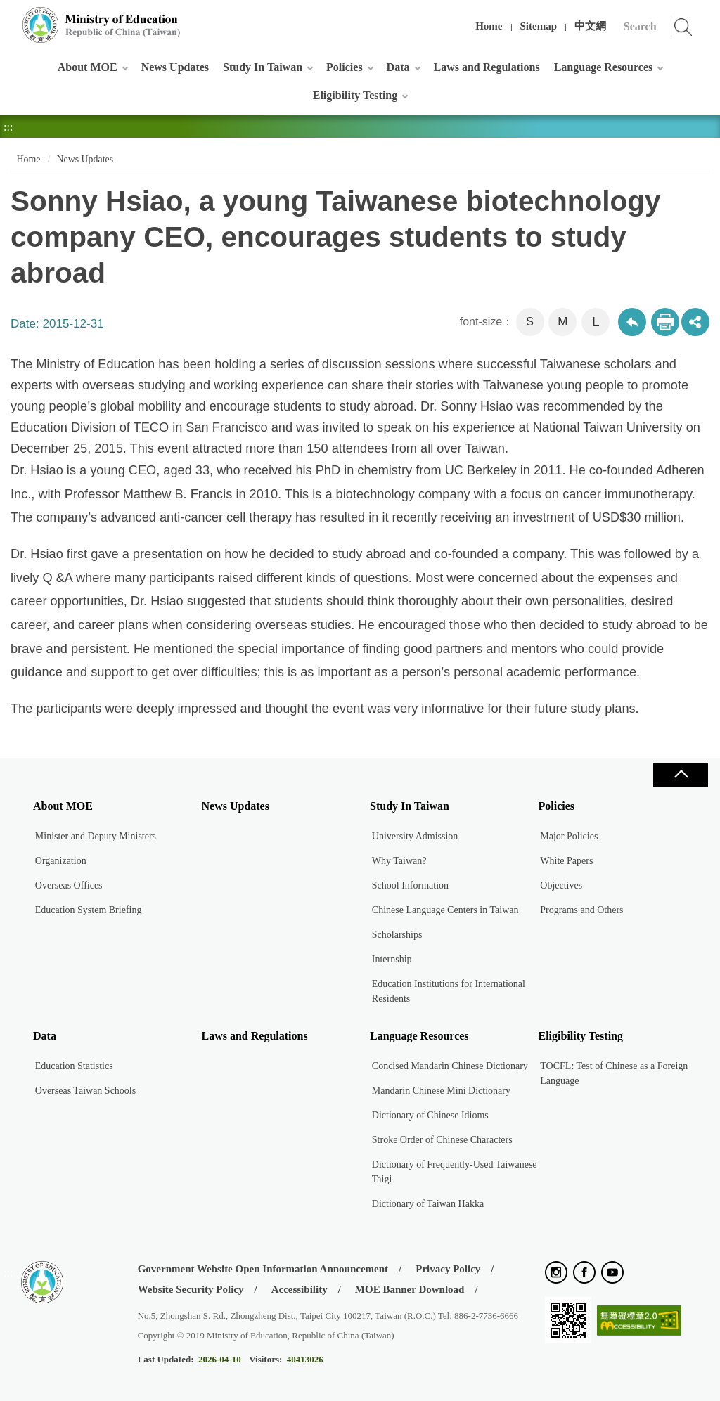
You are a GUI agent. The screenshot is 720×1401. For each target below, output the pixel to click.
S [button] (530, 322)
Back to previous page (632, 322)
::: (8, 17)
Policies (344, 67)
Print (665, 322)
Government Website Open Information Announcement (263, 1268)
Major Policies (569, 836)
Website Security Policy (191, 1289)
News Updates (175, 67)
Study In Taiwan (262, 67)
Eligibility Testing (355, 95)
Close (680, 775)
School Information (410, 885)
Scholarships (397, 934)
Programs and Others (581, 910)
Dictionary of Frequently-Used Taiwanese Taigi (454, 1171)
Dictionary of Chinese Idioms (430, 1115)
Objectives (561, 885)
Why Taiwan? (399, 861)
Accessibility (299, 1289)
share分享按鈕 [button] (695, 322)
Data (398, 67)
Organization (60, 861)
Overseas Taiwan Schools (85, 1090)
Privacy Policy (448, 1268)
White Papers (566, 861)
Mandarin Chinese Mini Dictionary (441, 1090)
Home (488, 26)
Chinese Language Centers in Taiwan (445, 910)
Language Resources (603, 67)
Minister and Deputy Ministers (95, 836)
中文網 (590, 26)
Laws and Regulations (487, 67)
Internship (392, 959)
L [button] (596, 321)
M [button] (562, 321)
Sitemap (539, 26)
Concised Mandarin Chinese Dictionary (450, 1066)
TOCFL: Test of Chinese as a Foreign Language (614, 1073)
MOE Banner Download (410, 1289)
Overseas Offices (69, 885)
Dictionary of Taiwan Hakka (428, 1204)
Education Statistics (74, 1066)
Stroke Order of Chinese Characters (442, 1140)
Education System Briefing (88, 910)
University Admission (415, 836)
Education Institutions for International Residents (448, 991)
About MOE (87, 67)
